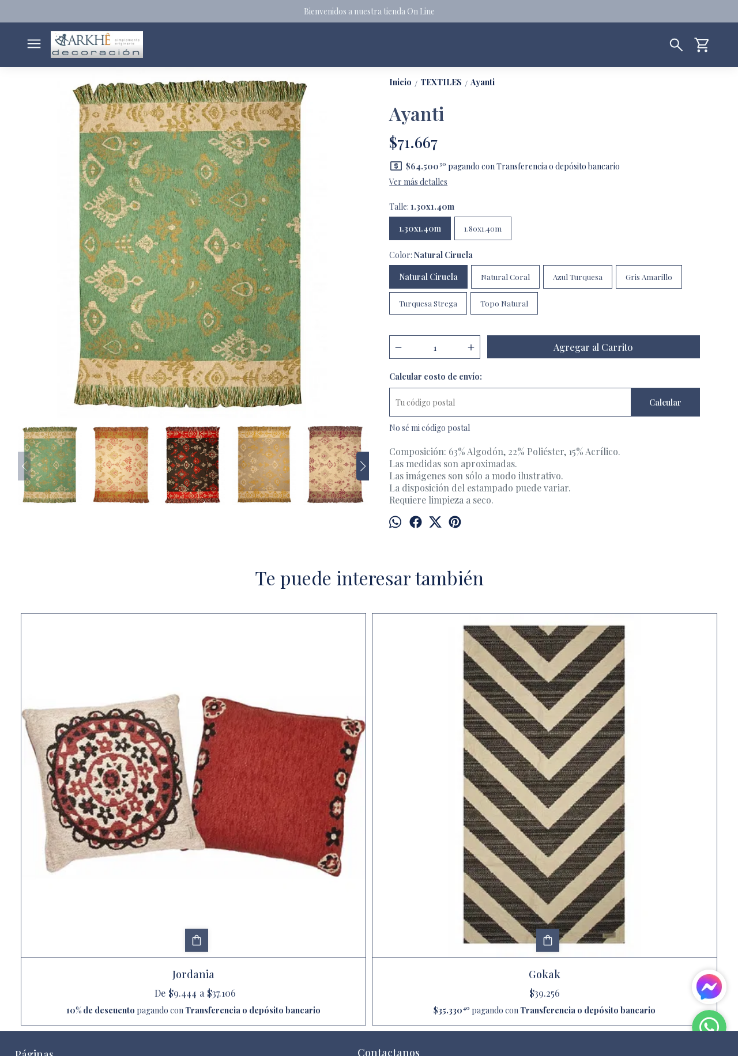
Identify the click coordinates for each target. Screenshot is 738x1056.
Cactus (456, 799)
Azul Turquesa (578, 277)
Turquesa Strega (428, 303)
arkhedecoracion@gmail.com (418, 912)
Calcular (665, 402)
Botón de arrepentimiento (373, 1038)
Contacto (31, 938)
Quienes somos (42, 952)
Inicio (25, 910)
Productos (34, 924)
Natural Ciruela (428, 276)
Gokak (281, 799)
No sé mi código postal (429, 427)
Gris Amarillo (649, 277)
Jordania (106, 799)
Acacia (632, 799)
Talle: (421, 206)
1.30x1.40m (420, 228)
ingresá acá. (322, 1038)
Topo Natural (504, 303)
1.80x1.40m (483, 228)
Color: (431, 254)
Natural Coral (505, 277)
